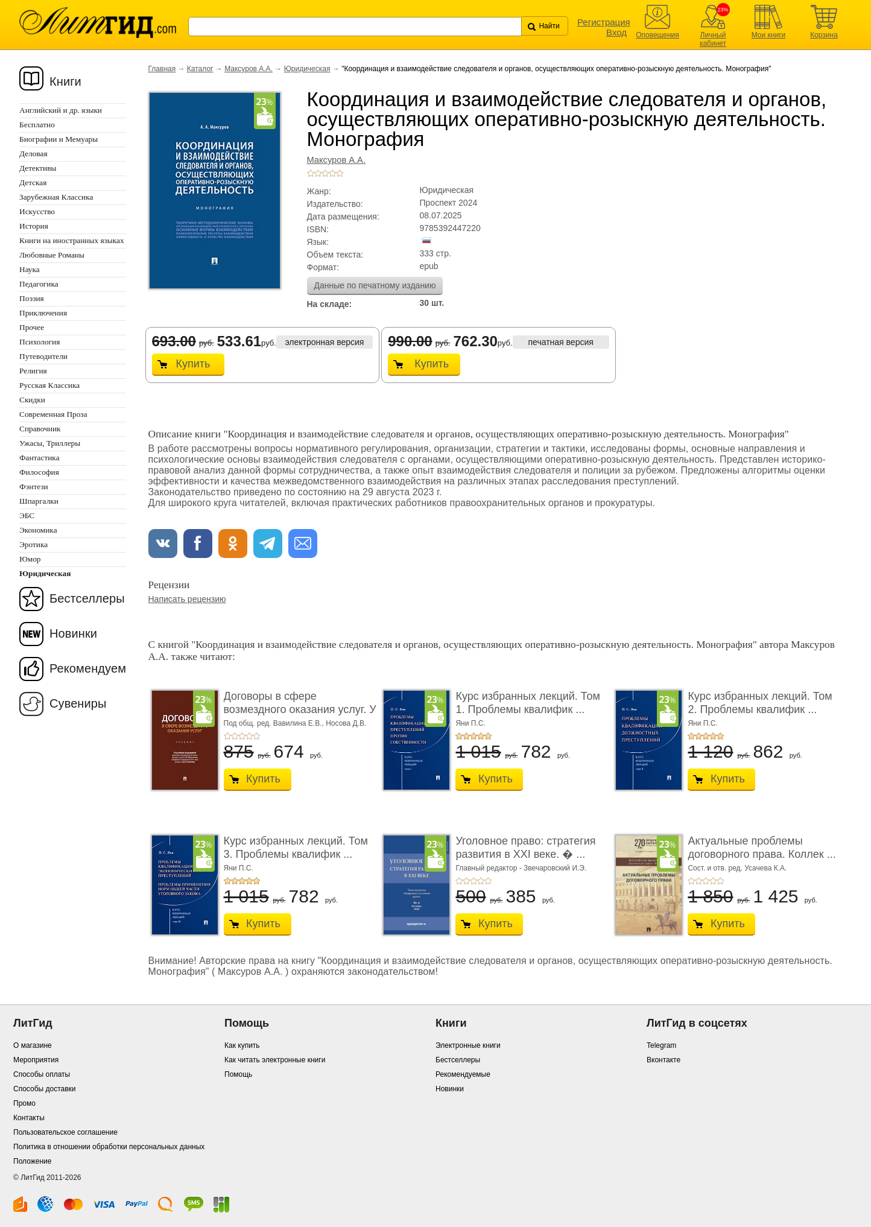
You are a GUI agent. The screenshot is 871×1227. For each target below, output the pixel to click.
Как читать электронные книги (274, 1060)
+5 (339, 173)
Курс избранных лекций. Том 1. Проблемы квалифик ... (527, 702)
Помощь (238, 1074)
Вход (616, 32)
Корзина (824, 35)
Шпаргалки (39, 501)
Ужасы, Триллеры (49, 443)
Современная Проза (53, 414)
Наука (29, 269)
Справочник (40, 428)
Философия (39, 472)
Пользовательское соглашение (65, 1132)
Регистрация (603, 22)
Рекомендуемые (462, 1074)
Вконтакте (663, 1060)
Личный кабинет (713, 39)
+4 (332, 173)
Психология (39, 341)
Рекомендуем (87, 668)
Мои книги (769, 35)
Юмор (29, 558)
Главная (162, 69)
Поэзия (31, 298)
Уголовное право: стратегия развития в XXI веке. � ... (525, 847)
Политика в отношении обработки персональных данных (108, 1147)
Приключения (43, 312)
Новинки (73, 633)
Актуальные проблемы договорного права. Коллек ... (761, 847)
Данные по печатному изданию (375, 285)
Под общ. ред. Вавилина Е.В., (275, 723)
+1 (310, 173)
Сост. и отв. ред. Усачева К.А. (737, 868)
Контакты (29, 1118)
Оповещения (657, 35)
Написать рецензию (187, 599)
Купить (193, 364)
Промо (24, 1103)
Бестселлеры (87, 598)
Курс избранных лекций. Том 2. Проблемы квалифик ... (760, 702)
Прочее (31, 327)
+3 (325, 173)
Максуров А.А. (248, 69)
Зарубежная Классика (56, 196)
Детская (32, 182)
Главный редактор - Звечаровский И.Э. (520, 868)
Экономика (38, 529)
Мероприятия (36, 1060)
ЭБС (26, 515)
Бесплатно (37, 124)
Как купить (242, 1045)
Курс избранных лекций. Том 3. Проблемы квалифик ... (296, 847)
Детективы (37, 168)
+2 (317, 173)
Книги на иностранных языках (71, 240)
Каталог (200, 69)
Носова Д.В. (346, 723)
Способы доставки (44, 1089)
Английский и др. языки (60, 110)
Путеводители (43, 356)
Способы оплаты (41, 1074)
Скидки (32, 399)
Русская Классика (49, 385)
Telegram (661, 1045)
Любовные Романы (51, 254)
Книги (65, 81)
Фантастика (39, 457)
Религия (33, 370)
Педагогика (39, 283)
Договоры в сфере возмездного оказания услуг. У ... (300, 709)
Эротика (33, 544)
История (33, 225)
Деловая (33, 153)
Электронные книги (468, 1045)
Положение (32, 1161)
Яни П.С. (470, 723)
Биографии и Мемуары (58, 139)
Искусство (37, 211)
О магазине (32, 1045)
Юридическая (307, 69)
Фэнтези (33, 486)
